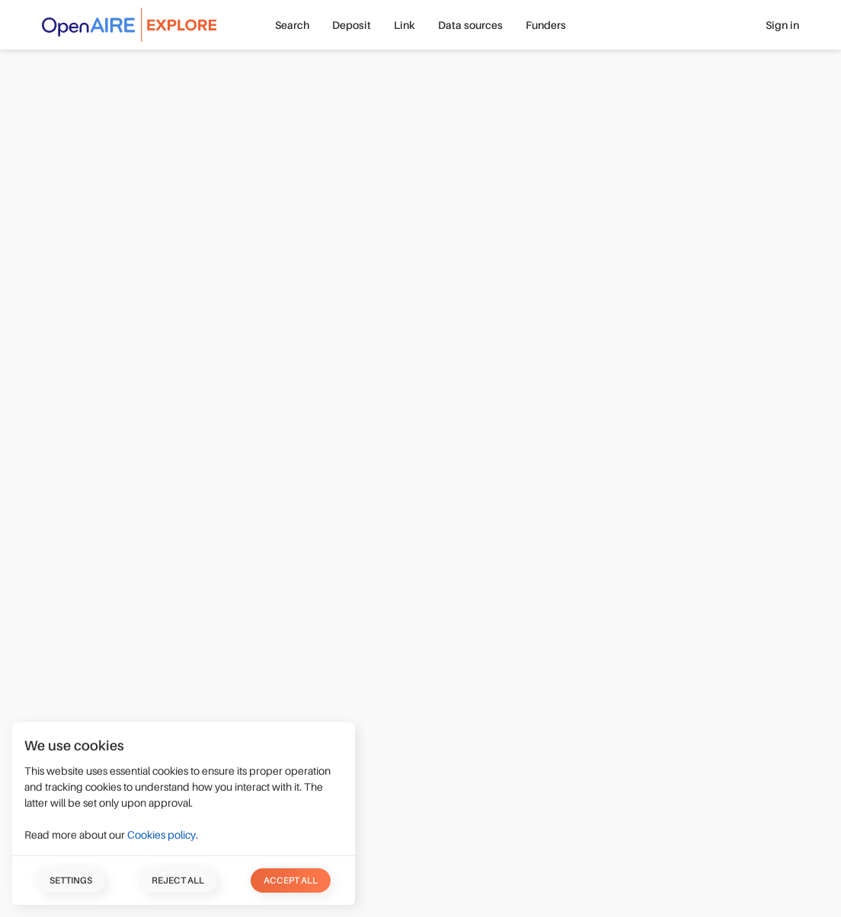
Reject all (178, 880)
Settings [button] (71, 880)
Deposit (351, 25)
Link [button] (404, 25)
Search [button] (292, 25)
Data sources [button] (470, 25)
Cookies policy (161, 835)
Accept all (291, 880)
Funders (546, 25)
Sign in (782, 25)
